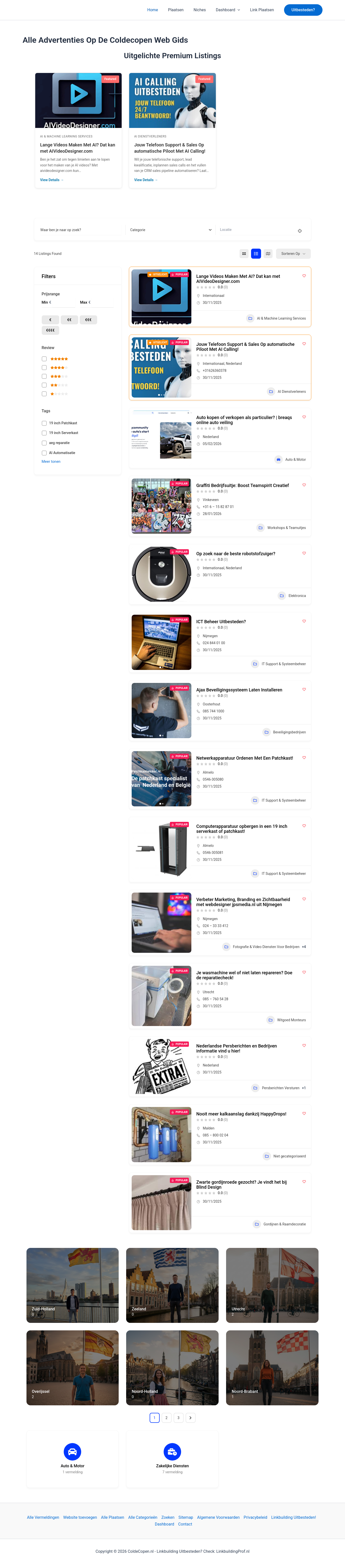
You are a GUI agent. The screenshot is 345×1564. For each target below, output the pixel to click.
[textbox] (137, 230)
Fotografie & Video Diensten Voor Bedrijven (261, 947)
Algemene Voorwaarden (218, 1517)
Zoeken (167, 1517)
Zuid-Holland (43, 1309)
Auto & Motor (290, 459)
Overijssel (40, 1391)
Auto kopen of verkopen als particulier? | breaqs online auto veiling (244, 420)
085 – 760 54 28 (215, 999)
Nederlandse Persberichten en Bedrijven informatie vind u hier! (236, 1048)
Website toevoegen (80, 1517)
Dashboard (231, 10)
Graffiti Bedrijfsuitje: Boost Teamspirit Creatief (242, 485)
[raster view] (244, 254)
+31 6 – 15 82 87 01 (218, 507)
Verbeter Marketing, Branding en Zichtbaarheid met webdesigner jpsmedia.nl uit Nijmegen (243, 902)
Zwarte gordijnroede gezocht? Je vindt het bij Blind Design (241, 1184)
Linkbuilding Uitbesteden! (293, 1517)
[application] (240, 10)
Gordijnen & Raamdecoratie (279, 1224)
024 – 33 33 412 (215, 926)
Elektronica (292, 595)
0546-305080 (213, 779)
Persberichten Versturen (275, 1088)
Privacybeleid (255, 1517)
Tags (46, 411)
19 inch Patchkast (63, 423)
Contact (185, 1524)
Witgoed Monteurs (286, 1020)
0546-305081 (213, 853)
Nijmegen (210, 636)
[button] (303, 10)
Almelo (208, 772)
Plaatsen (183, 9)
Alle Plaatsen (112, 1517)
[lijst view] (256, 254)
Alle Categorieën (142, 1517)
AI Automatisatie (62, 453)
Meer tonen (51, 461)
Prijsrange (51, 294)
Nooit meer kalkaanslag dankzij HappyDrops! (241, 1113)
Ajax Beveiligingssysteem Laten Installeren (239, 689)
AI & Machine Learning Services (160, 136)
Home (161, 9)
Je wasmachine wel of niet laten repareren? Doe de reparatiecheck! (244, 975)
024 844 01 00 (214, 643)
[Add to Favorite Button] (304, 276)
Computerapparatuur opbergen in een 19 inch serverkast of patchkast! (241, 829)
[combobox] (171, 230)
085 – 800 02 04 (215, 1135)
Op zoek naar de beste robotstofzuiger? (235, 553)
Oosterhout (211, 704)
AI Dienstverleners (56, 136)
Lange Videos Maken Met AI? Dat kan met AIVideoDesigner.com (238, 279)
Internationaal (213, 296)
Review (48, 347)
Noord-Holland (145, 1391)
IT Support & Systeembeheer (278, 664)
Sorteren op (290, 254)
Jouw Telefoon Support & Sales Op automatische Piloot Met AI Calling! (245, 347)
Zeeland (139, 1309)
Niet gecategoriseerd (284, 1156)
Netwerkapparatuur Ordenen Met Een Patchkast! (244, 758)
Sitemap (185, 1517)
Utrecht (208, 992)
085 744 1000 (213, 711)
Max (83, 302)
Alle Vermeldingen (43, 1517)
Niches (205, 9)
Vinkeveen (211, 500)
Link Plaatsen (263, 9)
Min (45, 302)
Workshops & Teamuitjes (281, 527)
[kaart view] (268, 254)
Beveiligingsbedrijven (284, 732)
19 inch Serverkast (63, 433)
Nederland (234, 364)
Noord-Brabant (245, 1391)
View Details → (52, 180)
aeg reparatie (59, 443)
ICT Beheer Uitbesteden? (221, 621)
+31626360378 (215, 371)
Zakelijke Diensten (172, 1466)
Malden (208, 1128)
